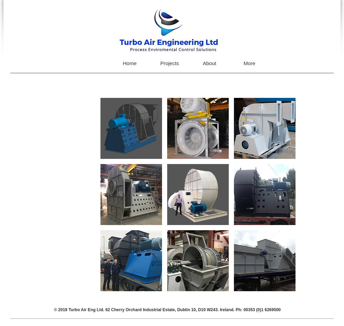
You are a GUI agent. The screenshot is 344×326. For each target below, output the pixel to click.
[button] (131, 128)
